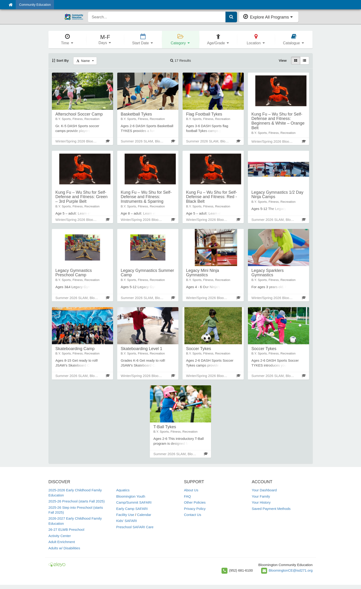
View (283, 60)
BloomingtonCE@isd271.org (291, 570)
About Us (191, 490)
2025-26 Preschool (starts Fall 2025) (76, 501)
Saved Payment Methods (271, 509)
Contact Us (192, 515)
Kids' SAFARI (126, 521)
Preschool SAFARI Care (135, 527)
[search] (157, 17)
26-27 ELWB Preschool (66, 529)
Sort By (60, 60)
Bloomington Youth (130, 496)
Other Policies (195, 502)
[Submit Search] (231, 17)
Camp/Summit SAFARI (134, 502)
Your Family (261, 496)
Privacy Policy (195, 509)
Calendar (144, 515)
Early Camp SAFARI (132, 509)
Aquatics (123, 490)
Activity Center (59, 536)
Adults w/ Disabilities (64, 548)
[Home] (10, 4)
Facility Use (125, 515)
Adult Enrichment (61, 542)
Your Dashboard (264, 490)
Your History (261, 502)
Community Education (35, 4)
